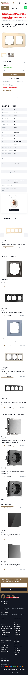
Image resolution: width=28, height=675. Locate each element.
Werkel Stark (17, 630)
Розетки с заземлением (6, 632)
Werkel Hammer (4, 647)
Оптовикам (17, 650)
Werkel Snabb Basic (5, 645)
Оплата (16, 648)
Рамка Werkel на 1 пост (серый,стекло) (10, 342)
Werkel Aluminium (18, 621)
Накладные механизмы (6, 628)
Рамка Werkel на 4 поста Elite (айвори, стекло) (13, 244)
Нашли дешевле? (7, 81)
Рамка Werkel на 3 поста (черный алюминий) (12, 312)
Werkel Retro (17, 634)
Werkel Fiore (3, 642)
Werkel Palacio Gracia (6, 640)
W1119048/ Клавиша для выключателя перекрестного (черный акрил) (10, 535)
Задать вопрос (14, 210)
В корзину (14, 74)
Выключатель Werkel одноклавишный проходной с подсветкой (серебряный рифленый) (13, 441)
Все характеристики (7, 90)
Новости (16, 654)
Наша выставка (18, 646)
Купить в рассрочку (19, 81)
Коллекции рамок (5, 626)
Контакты (16, 652)
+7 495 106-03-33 (15, 8)
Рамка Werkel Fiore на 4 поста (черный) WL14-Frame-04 (13, 403)
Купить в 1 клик (14, 78)
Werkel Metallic (17, 626)
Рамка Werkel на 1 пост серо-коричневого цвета (12, 282)
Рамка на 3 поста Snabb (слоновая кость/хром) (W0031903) (12, 372)
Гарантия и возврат (21, 97)
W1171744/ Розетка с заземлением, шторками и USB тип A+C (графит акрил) (14, 503)
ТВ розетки (3, 634)
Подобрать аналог (7, 61)
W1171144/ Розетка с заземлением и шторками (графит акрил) (12, 472)
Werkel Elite (3, 649)
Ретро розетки (4, 636)
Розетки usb (4, 630)
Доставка (16, 641)
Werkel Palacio (4, 651)
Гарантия (16, 643)
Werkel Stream (4, 644)
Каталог (3, 7)
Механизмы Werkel (5, 621)
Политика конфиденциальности (10, 669)
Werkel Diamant (17, 624)
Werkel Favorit (17, 628)
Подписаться (14, 589)
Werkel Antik (17, 622)
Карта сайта (22, 669)
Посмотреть (22, 247)
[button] (2, 235)
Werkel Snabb (17, 632)
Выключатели (4, 624)
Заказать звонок (5, 606)
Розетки (3, 622)
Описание (3, 97)
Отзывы (11, 97)
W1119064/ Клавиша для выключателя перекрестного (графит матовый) (10, 565)
